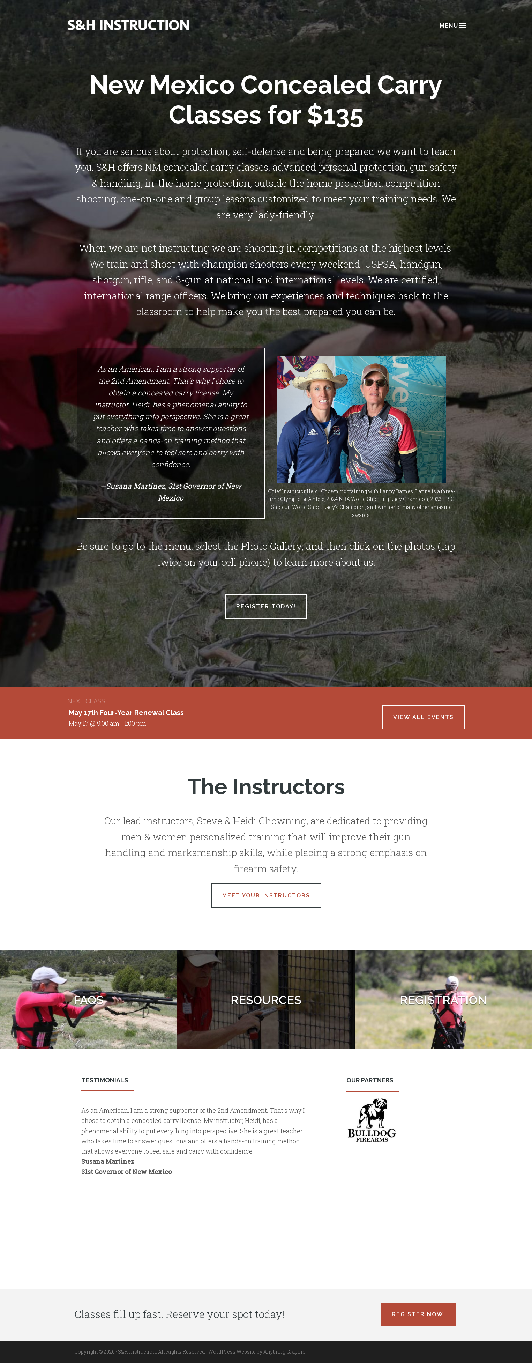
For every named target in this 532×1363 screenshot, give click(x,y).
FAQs (89, 1000)
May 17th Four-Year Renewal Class (126, 713)
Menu (452, 25)
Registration (443, 1000)
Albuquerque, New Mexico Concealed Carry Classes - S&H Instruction (128, 25)
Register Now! (418, 1314)
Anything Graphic (284, 1351)
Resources (266, 1000)
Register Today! (266, 606)
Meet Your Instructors (266, 895)
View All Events (423, 717)
